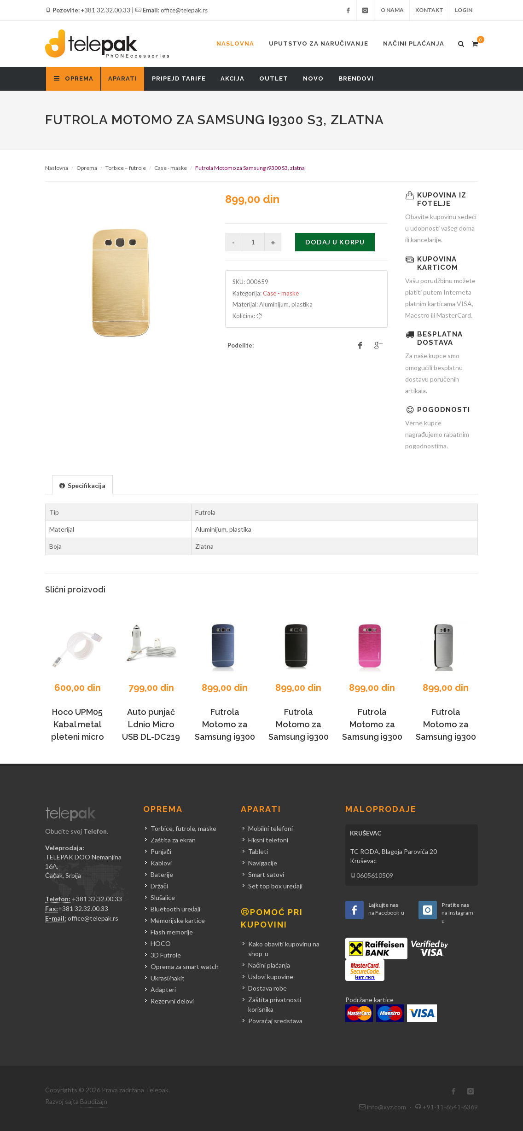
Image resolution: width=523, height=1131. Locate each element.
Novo (313, 78)
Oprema (86, 167)
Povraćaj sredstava (275, 1021)
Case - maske (170, 167)
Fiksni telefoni (268, 840)
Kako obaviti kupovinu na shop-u (284, 948)
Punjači (161, 851)
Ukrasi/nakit (168, 978)
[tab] (82, 484)
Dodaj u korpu (335, 242)
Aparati (122, 78)
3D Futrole (166, 955)
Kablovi (161, 863)
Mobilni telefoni (270, 828)
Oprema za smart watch (185, 966)
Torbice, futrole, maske (183, 828)
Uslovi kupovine (270, 976)
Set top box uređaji (275, 886)
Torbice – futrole (125, 167)
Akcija (232, 78)
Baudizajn (93, 1101)
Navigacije (262, 863)
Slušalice (163, 897)
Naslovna (235, 43)
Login (463, 9)
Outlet (273, 78)
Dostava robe (267, 988)
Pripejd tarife (179, 78)
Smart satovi (266, 874)
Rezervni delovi (172, 1001)
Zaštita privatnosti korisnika (274, 1004)
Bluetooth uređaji (176, 909)
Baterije (162, 874)
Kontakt (429, 9)
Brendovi (356, 78)
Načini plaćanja (413, 43)
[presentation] (82, 485)
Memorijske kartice (178, 920)
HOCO (161, 943)
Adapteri (163, 989)
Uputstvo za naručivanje (318, 43)
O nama (392, 9)
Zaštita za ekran (173, 840)
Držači (159, 886)
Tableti (258, 851)
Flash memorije (172, 932)
